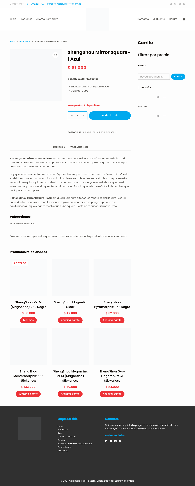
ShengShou (89, 132)
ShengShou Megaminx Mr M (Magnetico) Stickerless (70, 376)
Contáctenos (64, 447)
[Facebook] (175, 4)
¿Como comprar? (47, 19)
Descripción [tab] (59, 147)
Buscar (178, 76)
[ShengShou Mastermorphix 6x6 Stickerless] (28, 346)
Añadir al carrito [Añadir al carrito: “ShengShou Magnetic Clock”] (70, 320)
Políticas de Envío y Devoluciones (74, 443)
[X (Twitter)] (180, 4)
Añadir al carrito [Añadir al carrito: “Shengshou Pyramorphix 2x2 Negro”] (112, 320)
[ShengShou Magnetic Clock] (70, 277)
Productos (26, 19)
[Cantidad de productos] (77, 115)
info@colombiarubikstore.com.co (63, 3)
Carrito (173, 19)
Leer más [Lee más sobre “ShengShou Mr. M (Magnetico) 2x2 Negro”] (28, 320)
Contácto (143, 19)
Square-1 (111, 132)
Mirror (101, 132)
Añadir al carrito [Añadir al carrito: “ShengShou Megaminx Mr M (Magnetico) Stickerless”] (70, 393)
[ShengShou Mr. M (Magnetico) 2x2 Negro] (28, 277)
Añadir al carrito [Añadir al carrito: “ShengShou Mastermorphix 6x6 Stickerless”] (28, 393)
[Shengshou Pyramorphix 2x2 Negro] (112, 277)
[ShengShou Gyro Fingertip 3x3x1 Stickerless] (112, 346)
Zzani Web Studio (124, 480)
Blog (59, 433)
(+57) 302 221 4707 (34, 3)
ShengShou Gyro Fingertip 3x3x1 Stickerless (112, 376)
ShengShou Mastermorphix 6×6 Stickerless (28, 376)
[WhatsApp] (171, 4)
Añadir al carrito (110, 115)
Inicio (13, 19)
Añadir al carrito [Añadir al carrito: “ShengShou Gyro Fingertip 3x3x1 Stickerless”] (112, 393)
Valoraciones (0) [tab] (79, 147)
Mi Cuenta (159, 19)
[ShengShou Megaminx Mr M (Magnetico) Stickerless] (70, 346)
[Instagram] (184, 4)
